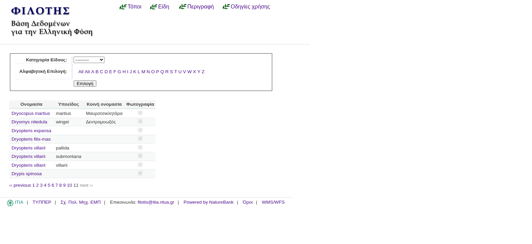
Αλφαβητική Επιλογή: (43, 71)
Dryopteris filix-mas (31, 139)
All (80, 71)
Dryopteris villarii (28, 147)
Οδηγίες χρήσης (250, 6)
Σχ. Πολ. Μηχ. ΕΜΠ (80, 202)
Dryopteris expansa (31, 130)
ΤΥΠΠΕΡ (42, 202)
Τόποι (134, 6)
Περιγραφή (200, 6)
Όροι (248, 202)
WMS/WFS (273, 202)
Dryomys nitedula (29, 121)
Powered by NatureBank (208, 202)
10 (69, 185)
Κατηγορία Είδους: (46, 59)
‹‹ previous (20, 185)
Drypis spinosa (27, 173)
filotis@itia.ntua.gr (155, 202)
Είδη (163, 6)
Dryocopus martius (31, 113)
